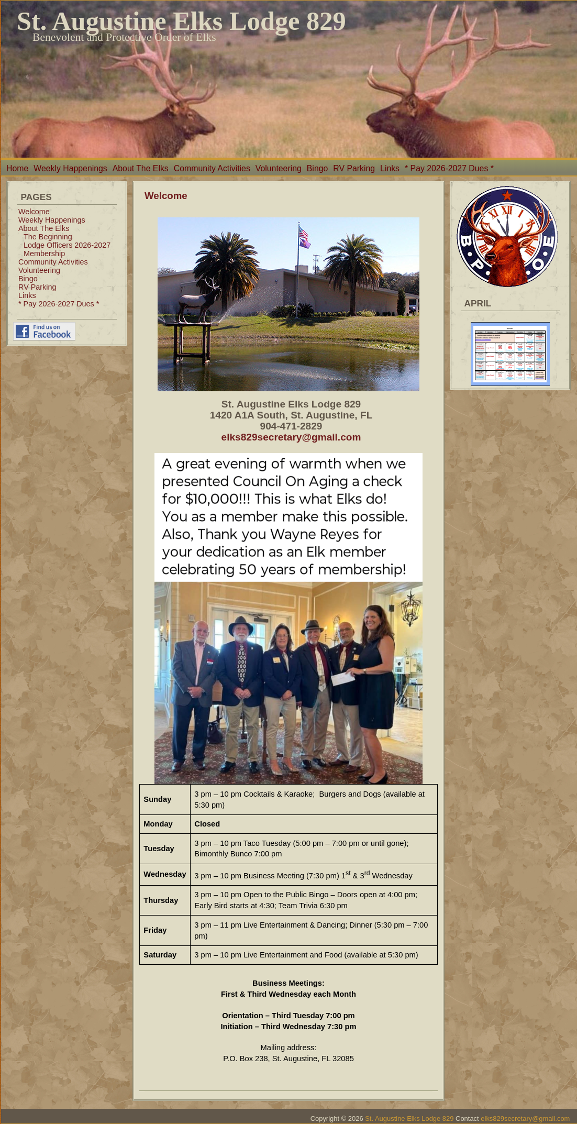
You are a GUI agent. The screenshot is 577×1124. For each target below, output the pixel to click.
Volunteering (279, 168)
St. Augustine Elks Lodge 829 (181, 21)
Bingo (317, 168)
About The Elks (141, 168)
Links (390, 168)
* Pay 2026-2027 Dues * (449, 168)
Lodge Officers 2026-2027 (67, 245)
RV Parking (354, 168)
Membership (44, 253)
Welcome (34, 211)
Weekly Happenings (70, 168)
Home (17, 168)
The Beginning (48, 237)
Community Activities (212, 168)
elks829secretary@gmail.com (291, 437)
